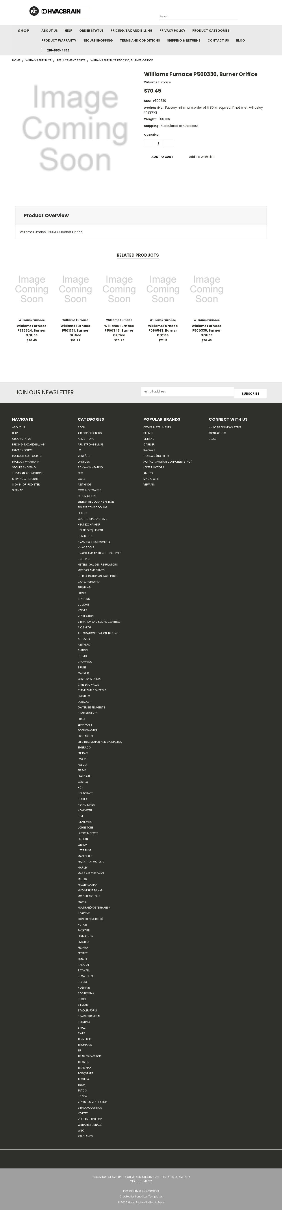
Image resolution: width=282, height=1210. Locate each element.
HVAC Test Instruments (94, 539)
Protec (83, 951)
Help (68, 30)
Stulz (81, 1025)
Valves (82, 608)
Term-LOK (84, 1037)
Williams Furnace (90, 1122)
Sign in (17, 482)
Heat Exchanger (89, 522)
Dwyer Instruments (91, 705)
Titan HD (83, 1060)
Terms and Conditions (140, 40)
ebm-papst (85, 722)
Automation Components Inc (98, 631)
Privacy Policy (172, 30)
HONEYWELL (85, 808)
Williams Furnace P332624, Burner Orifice (31, 330)
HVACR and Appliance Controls (100, 551)
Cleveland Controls (92, 688)
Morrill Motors (89, 894)
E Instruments (88, 711)
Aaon (81, 425)
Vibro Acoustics (90, 1105)
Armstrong (86, 436)
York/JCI (84, 454)
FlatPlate (84, 774)
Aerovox (84, 637)
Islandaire (85, 819)
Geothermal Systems (92, 516)
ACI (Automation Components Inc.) (167, 459)
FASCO (82, 762)
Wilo (81, 1128)
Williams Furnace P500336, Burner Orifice (206, 330)
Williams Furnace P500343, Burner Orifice (119, 330)
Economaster (87, 728)
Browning (85, 659)
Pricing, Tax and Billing (131, 30)
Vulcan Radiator (90, 1117)
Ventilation (86, 614)
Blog (240, 40)
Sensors (84, 597)
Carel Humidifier (89, 579)
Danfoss (84, 459)
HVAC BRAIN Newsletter (225, 425)
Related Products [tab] (138, 255)
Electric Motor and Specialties (100, 739)
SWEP (81, 1031)
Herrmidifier (86, 802)
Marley (82, 865)
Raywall (83, 968)
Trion (81, 1082)
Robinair (84, 985)
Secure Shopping (98, 40)
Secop (82, 997)
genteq (83, 779)
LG (79, 448)
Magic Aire (85, 854)
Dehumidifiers (87, 494)
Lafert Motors (88, 831)
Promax (83, 945)
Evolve (82, 757)
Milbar (82, 877)
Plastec (83, 940)
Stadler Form (87, 1008)
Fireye (82, 768)
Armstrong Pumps (91, 442)
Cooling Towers (89, 488)
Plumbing (84, 585)
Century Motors (90, 677)
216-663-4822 (58, 50)
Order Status (91, 30)
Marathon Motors (91, 859)
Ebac (81, 717)
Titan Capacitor (89, 1054)
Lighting (84, 556)
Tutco (82, 1088)
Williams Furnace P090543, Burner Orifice (163, 330)
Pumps (82, 591)
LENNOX (82, 842)
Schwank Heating (90, 465)
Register (34, 482)
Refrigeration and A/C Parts (98, 574)
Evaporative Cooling (92, 505)
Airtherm (84, 642)
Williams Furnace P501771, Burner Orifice (75, 330)
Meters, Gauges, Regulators (98, 562)
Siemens (83, 1002)
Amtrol (83, 648)
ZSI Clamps (85, 1134)
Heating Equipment (90, 528)
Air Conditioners (90, 431)
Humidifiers (85, 534)
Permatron (85, 934)
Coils (81, 476)
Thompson (85, 1042)
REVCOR (83, 980)
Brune (82, 665)
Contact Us (218, 40)
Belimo (82, 654)
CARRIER (83, 671)
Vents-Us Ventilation (93, 1100)
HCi (80, 785)
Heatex (82, 797)
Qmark (82, 957)
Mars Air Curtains (91, 871)
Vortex (83, 1111)
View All (148, 482)
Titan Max (84, 1065)
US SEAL (83, 1094)
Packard (84, 928)
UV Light (83, 602)
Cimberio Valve (88, 682)
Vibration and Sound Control (99, 619)
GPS (80, 471)
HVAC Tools (86, 545)
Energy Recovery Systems (96, 499)
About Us (49, 30)
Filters (82, 511)
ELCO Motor (86, 734)
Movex (82, 900)
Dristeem (84, 694)
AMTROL (148, 471)
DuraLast (84, 699)
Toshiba (83, 1077)
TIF (79, 1048)
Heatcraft (85, 791)
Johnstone (85, 825)
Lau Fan (83, 837)
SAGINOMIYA (86, 991)
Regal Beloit (86, 974)
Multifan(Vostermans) (94, 905)
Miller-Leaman (87, 882)
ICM (80, 814)
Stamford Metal (89, 1014)
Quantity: (151, 135)
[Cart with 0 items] (269, 14)
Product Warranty (58, 40)
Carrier (149, 442)
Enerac (83, 751)
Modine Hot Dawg (90, 888)
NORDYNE (84, 911)
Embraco (84, 745)
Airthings (85, 482)
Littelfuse (84, 848)
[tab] (141, 215)
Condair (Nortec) (90, 917)
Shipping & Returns (183, 40)
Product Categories (210, 30)
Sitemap (17, 488)
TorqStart (85, 1071)
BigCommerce (149, 1188)
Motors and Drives (91, 568)
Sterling (84, 1020)
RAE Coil (83, 962)
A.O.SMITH (84, 625)
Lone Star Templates (149, 1194)
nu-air (82, 922)
